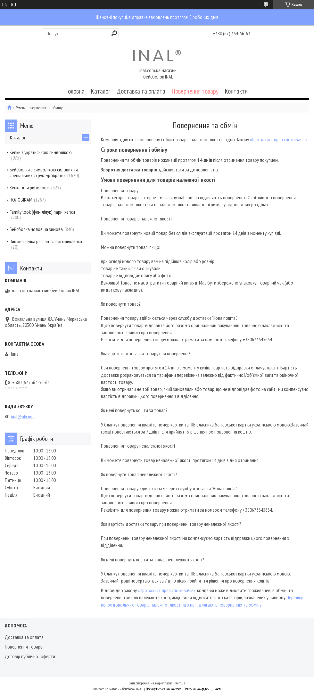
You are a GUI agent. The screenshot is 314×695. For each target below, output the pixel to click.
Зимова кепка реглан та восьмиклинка (46, 241)
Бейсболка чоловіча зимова (36, 229)
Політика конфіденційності (202, 688)
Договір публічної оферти (30, 656)
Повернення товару (195, 91)
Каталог (100, 91)
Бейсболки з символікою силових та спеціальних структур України (44, 172)
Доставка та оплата (141, 91)
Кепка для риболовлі (30, 187)
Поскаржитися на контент (163, 688)
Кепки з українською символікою (41, 152)
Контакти (236, 91)
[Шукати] (114, 33)
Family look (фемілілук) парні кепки (42, 212)
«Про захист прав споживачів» (279, 139)
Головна (75, 91)
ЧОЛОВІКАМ (21, 199)
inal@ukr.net (22, 417)
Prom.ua (179, 683)
